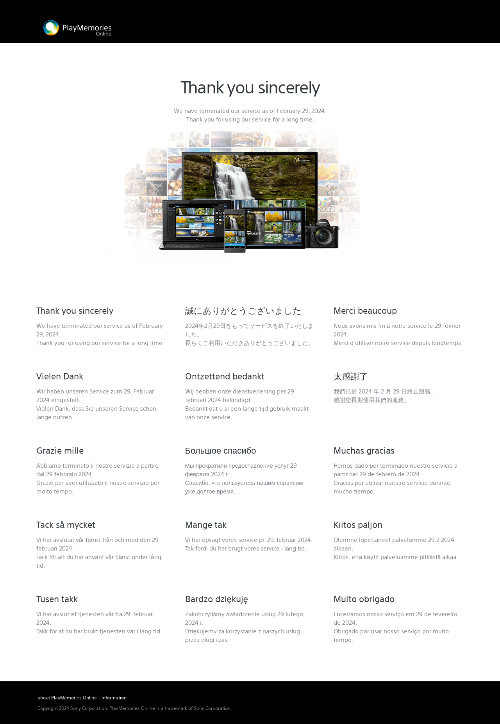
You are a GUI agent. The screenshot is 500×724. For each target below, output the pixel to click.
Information (114, 697)
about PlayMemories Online (67, 697)
